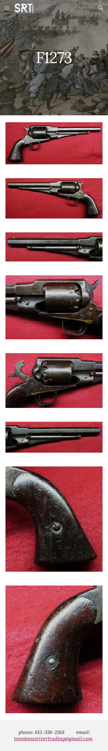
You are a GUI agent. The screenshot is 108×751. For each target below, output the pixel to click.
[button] (7, 8)
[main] (54, 57)
